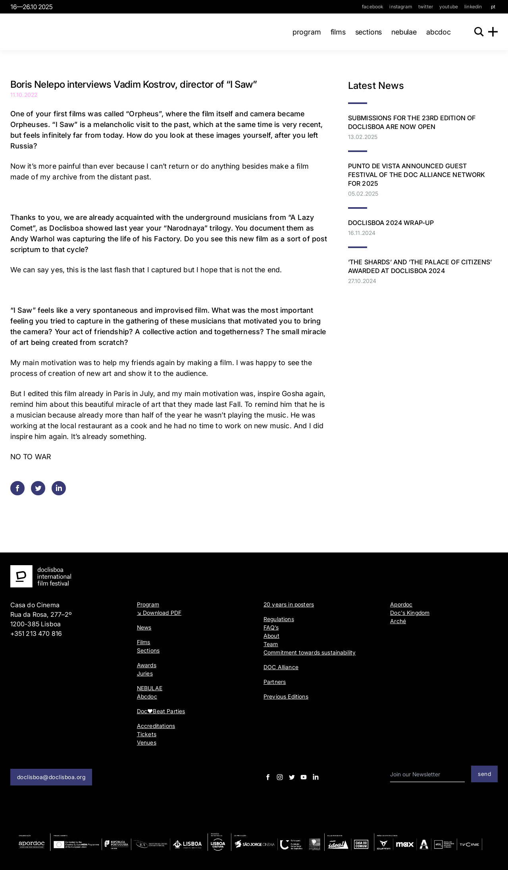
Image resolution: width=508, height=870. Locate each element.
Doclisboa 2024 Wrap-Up (391, 223)
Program (303, 32)
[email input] (427, 774)
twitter (425, 7)
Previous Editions (286, 696)
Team (271, 644)
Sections (364, 32)
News (144, 627)
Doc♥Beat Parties (161, 711)
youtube (448, 7)
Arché (398, 621)
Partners (275, 681)
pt (493, 7)
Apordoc (401, 604)
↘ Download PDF (159, 612)
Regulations (279, 619)
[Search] (477, 32)
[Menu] (493, 32)
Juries (145, 673)
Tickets (146, 734)
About (271, 635)
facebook (372, 7)
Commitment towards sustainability (310, 652)
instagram (400, 7)
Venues (146, 742)
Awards (146, 665)
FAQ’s (271, 627)
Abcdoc (434, 32)
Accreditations (156, 725)
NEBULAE (400, 32)
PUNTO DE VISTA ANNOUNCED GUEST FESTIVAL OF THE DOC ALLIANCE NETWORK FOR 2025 (416, 174)
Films (334, 32)
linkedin (473, 7)
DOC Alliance (281, 667)
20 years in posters (289, 604)
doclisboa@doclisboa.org (51, 777)
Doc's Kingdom (409, 612)
